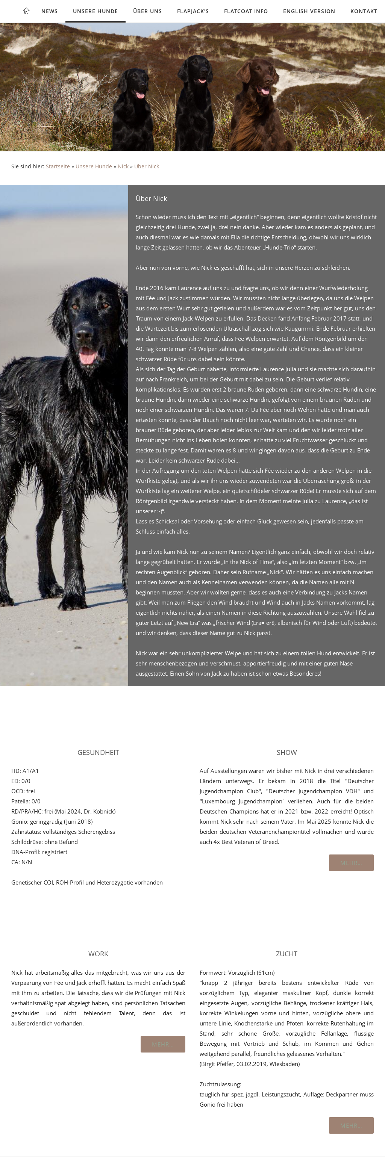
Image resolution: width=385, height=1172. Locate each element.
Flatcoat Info (246, 11)
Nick (123, 166)
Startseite (58, 166)
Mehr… (351, 863)
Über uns (147, 11)
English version (309, 11)
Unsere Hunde (95, 11)
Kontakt (363, 11)
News (49, 11)
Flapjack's (193, 11)
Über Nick (146, 166)
